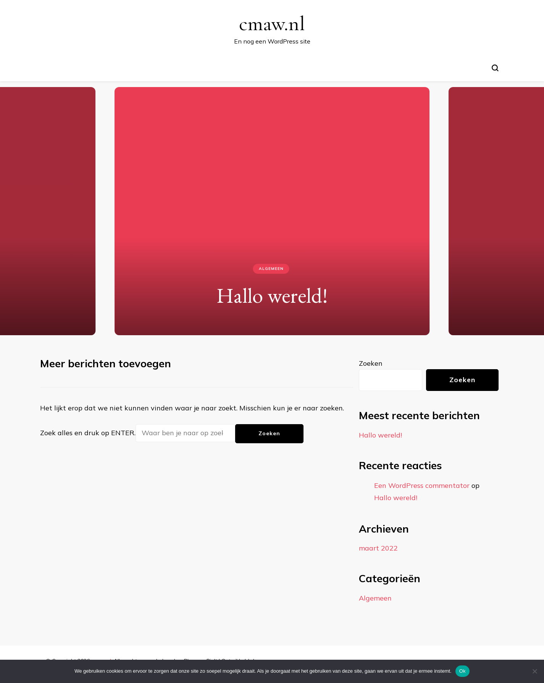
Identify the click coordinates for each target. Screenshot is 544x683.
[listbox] (272, 208)
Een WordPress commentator (422, 485)
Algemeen (271, 268)
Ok (462, 671)
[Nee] (534, 671)
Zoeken (371, 363)
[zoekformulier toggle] (495, 68)
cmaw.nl (272, 23)
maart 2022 (378, 548)
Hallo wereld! (272, 295)
